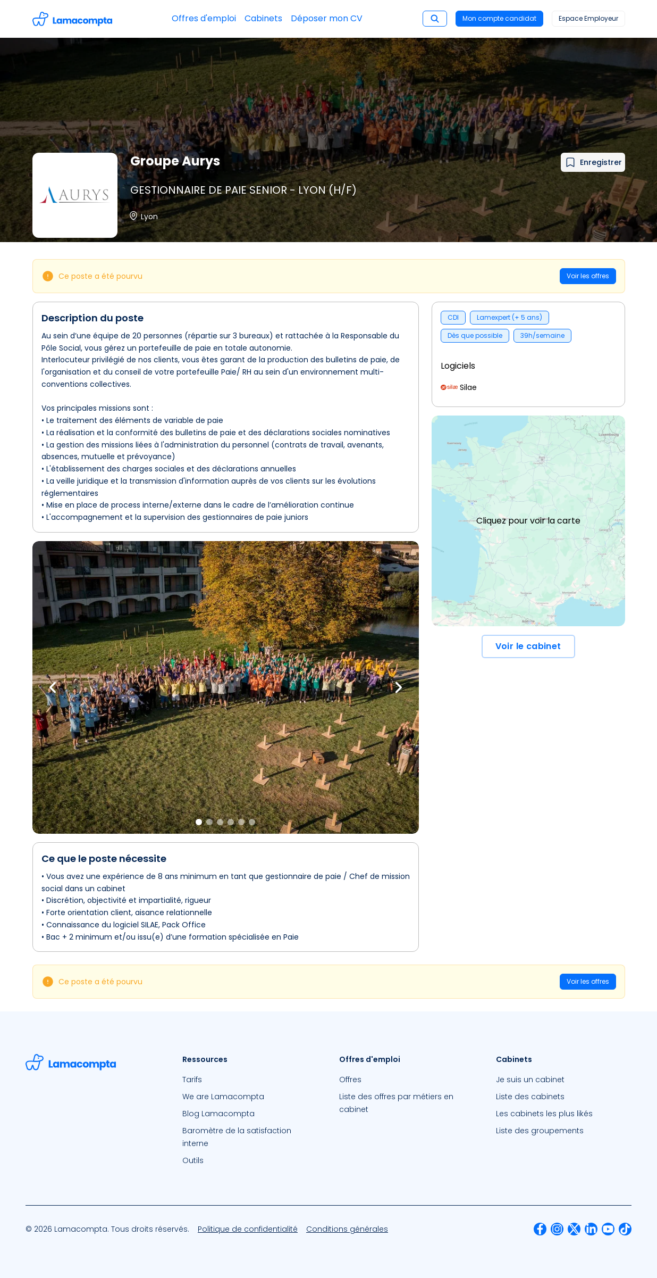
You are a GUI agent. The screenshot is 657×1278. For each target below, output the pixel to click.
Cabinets (263, 18)
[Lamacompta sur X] (574, 1229)
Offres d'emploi (204, 18)
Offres (350, 1079)
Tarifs (192, 1079)
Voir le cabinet (528, 646)
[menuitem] (250, 1079)
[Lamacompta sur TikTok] (625, 1229)
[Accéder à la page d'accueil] (72, 19)
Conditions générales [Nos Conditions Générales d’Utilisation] (347, 1229)
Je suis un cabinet (530, 1079)
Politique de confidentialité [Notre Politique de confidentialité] (248, 1229)
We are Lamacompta (223, 1096)
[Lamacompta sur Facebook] (540, 1229)
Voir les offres (588, 275)
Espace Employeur (588, 18)
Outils (193, 1160)
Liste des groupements (540, 1130)
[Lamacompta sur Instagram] (557, 1229)
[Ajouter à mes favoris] (593, 162)
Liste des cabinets (530, 1096)
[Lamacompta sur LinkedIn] (591, 1229)
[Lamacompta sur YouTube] (608, 1229)
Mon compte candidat (499, 18)
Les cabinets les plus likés (544, 1113)
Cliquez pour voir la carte (528, 520)
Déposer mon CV (327, 18)
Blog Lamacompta (218, 1113)
